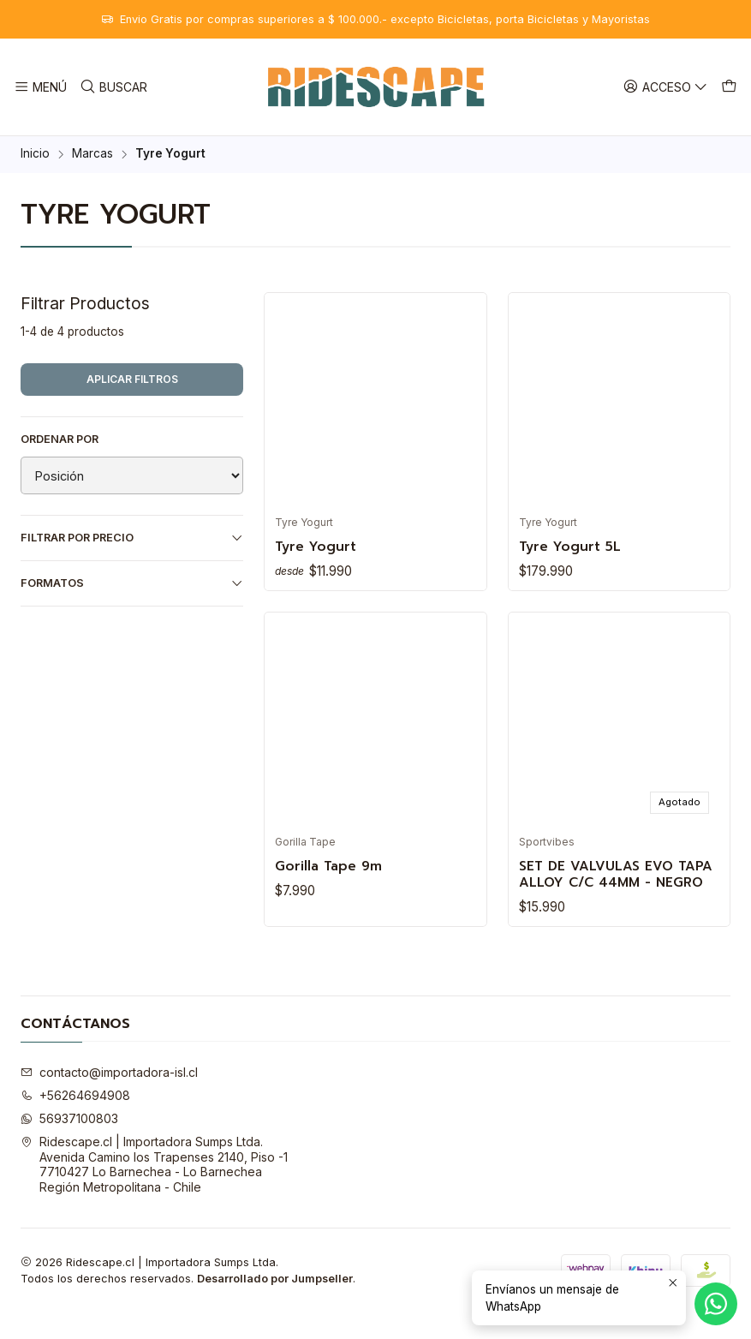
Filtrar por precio (132, 538)
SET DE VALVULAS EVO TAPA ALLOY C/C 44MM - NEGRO (615, 888)
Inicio (35, 154)
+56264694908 (75, 1122)
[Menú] (39, 87)
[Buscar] (111, 87)
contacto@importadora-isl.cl (109, 1098)
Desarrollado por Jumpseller (275, 1305)
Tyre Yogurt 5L (575, 547)
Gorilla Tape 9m (333, 869)
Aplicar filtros (132, 379)
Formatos (132, 583)
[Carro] (730, 87)
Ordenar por (59, 439)
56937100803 (69, 1145)
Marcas (92, 154)
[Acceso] (668, 87)
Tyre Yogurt (320, 547)
